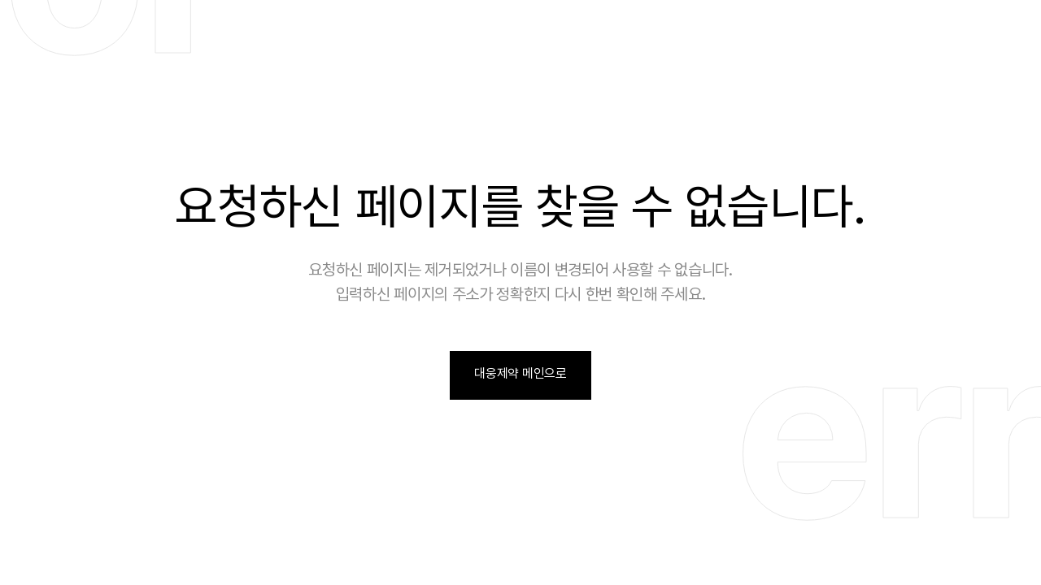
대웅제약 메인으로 (520, 373)
